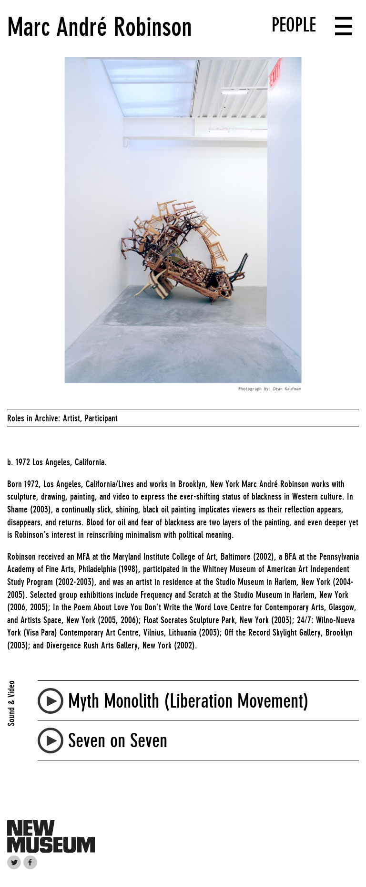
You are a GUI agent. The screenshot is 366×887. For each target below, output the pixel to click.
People (294, 25)
